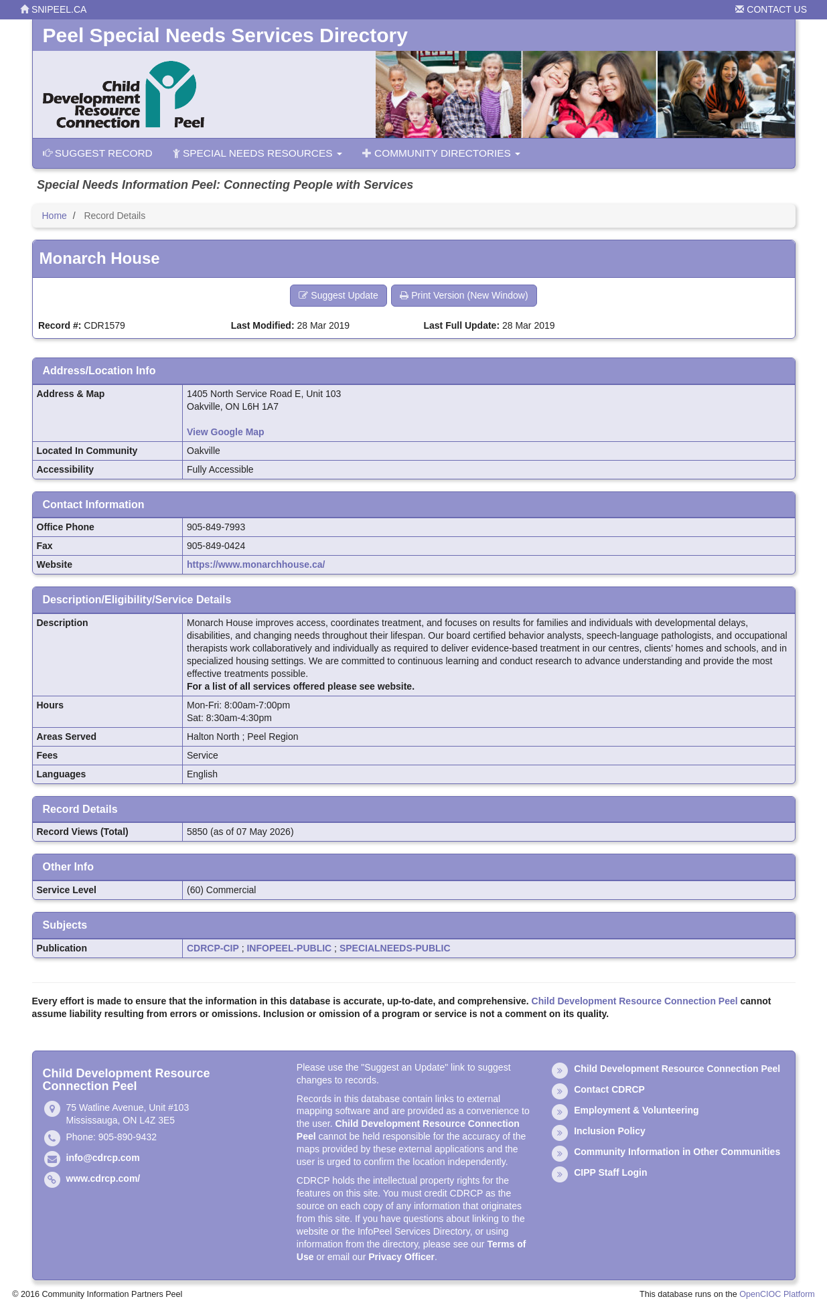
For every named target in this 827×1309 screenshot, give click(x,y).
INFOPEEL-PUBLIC (288, 948)
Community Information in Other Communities (677, 1151)
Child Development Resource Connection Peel (635, 1001)
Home (54, 215)
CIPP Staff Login (610, 1172)
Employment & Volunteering (636, 1110)
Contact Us (771, 9)
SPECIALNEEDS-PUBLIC (395, 948)
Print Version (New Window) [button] (464, 295)
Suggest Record (98, 153)
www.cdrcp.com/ (103, 1178)
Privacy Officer (401, 1256)
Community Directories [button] (441, 153)
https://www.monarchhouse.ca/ (256, 564)
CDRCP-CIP (213, 948)
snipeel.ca (53, 9)
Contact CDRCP (609, 1089)
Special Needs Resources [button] (257, 153)
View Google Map (226, 432)
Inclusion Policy (610, 1131)
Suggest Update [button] (338, 295)
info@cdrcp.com (103, 1157)
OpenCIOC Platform (777, 1294)
